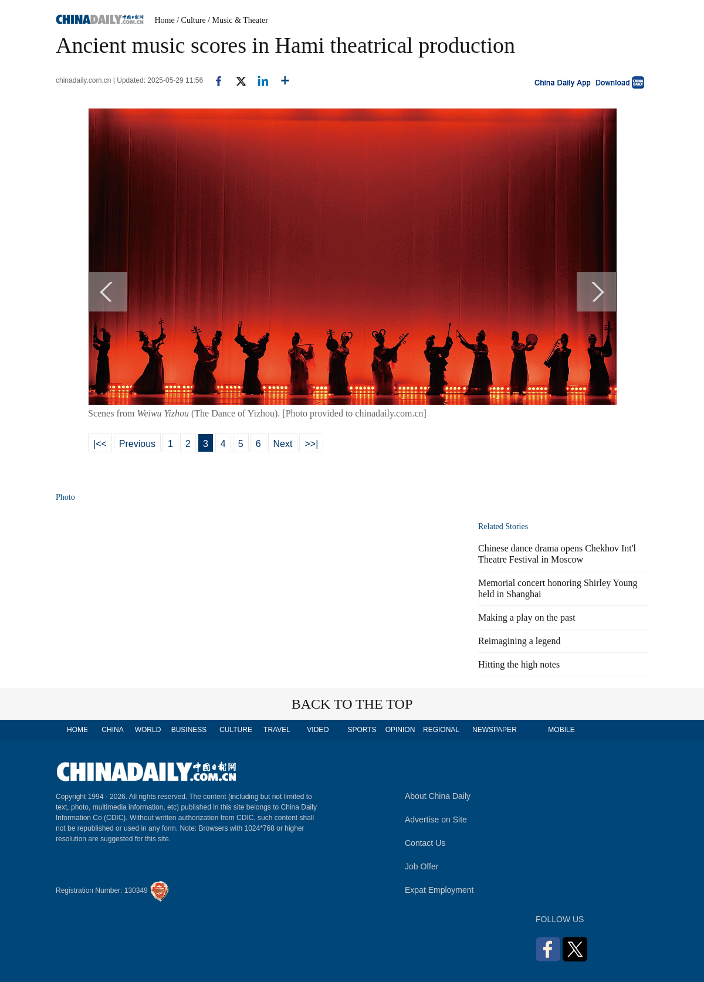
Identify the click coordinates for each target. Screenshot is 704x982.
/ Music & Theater (238, 20)
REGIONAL (441, 730)
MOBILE (561, 730)
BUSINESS (189, 730)
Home (165, 20)
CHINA (112, 730)
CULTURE (235, 730)
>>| (311, 444)
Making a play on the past (527, 617)
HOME (77, 730)
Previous (137, 444)
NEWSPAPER (494, 730)
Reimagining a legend (519, 641)
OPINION (400, 730)
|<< (100, 444)
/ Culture (191, 20)
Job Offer (421, 866)
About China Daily (438, 796)
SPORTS (361, 730)
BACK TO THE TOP (352, 704)
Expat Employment (439, 890)
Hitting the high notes (519, 664)
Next (283, 444)
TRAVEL (276, 730)
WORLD (148, 730)
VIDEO (318, 730)
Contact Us (425, 843)
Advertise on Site (436, 819)
